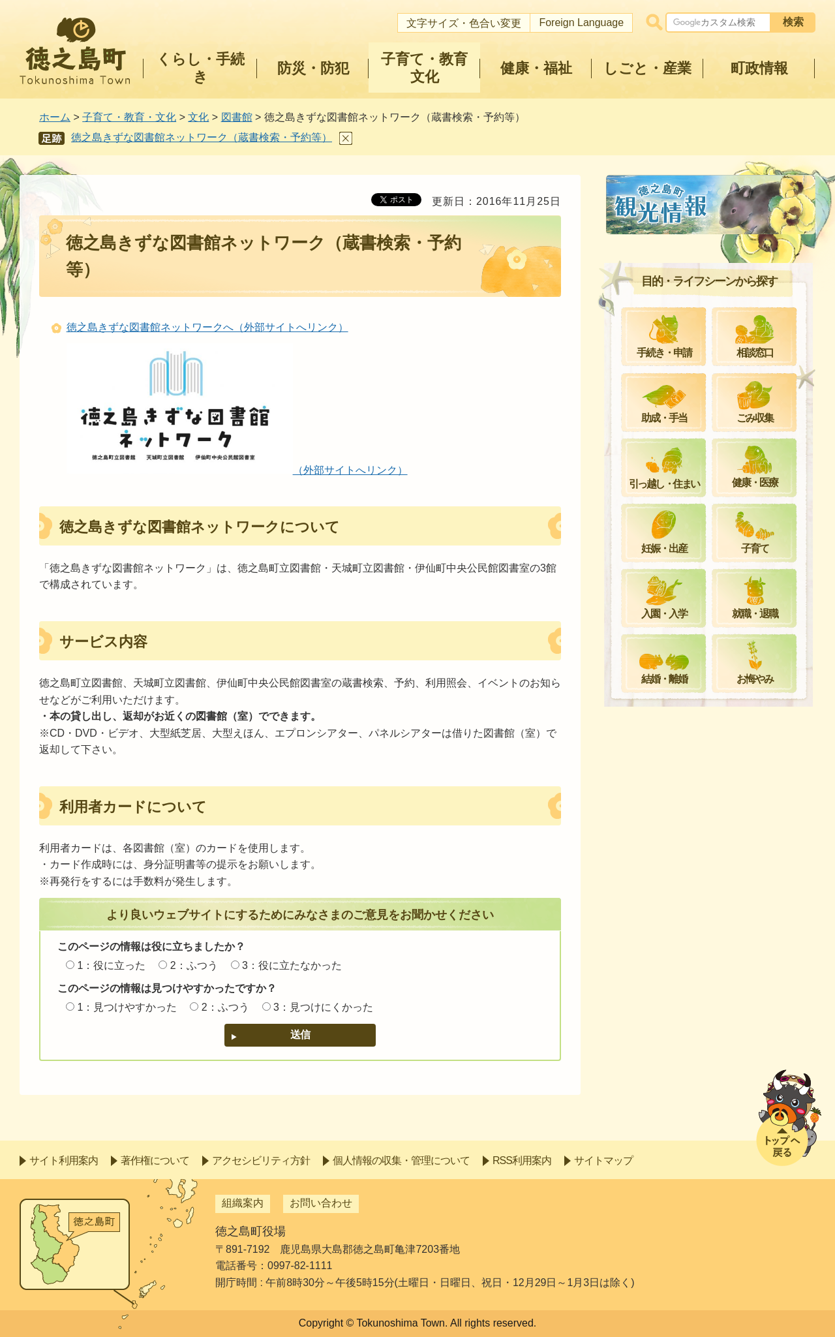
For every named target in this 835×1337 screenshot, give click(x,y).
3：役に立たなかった (292, 965)
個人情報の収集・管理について (401, 1160)
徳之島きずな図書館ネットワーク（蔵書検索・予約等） (201, 137)
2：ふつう (194, 965)
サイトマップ (603, 1160)
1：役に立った (111, 965)
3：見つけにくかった (323, 1007)
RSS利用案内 (522, 1160)
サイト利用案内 (63, 1160)
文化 (198, 117)
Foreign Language (581, 22)
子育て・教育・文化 (129, 117)
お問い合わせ (321, 1202)
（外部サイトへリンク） (237, 470)
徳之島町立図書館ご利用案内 (695, 275)
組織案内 (243, 1202)
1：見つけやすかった (127, 1007)
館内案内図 (654, 307)
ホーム (54, 117)
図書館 (236, 117)
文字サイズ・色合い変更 (463, 23)
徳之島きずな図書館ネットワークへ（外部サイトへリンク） (207, 327)
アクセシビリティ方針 (261, 1160)
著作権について (155, 1160)
